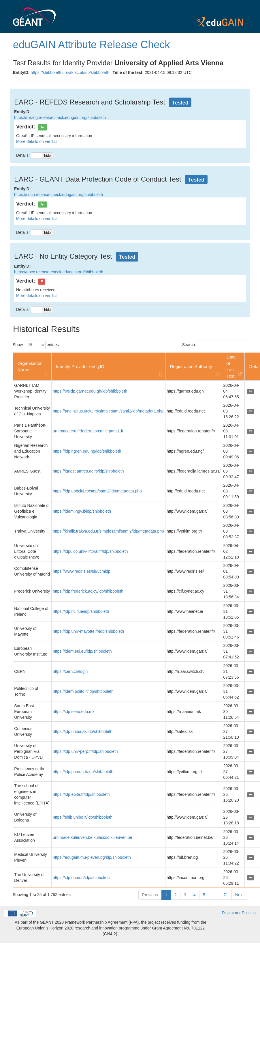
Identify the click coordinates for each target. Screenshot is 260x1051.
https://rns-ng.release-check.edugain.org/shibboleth (60, 117)
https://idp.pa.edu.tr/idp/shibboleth (83, 771)
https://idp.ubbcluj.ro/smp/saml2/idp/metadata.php (97, 491)
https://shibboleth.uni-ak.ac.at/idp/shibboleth (70, 72)
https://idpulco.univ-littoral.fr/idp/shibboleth (90, 551)
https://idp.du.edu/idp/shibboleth (81, 877)
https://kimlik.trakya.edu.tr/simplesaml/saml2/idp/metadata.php (108, 531)
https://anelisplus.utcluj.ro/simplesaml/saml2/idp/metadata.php (108, 411)
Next (239, 895)
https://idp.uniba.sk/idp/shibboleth (82, 731)
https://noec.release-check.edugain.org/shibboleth (58, 272)
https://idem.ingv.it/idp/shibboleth (82, 511)
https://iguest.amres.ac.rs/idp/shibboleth (88, 471)
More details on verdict (36, 141)
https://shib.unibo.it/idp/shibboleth (82, 817)
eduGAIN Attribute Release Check (91, 45)
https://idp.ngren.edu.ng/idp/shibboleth (87, 451)
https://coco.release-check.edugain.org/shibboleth (58, 194)
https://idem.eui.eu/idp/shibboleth (82, 651)
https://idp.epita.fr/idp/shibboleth (81, 794)
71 (226, 895)
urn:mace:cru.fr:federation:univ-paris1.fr (88, 431)
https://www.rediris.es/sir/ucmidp (81, 571)
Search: (214, 345)
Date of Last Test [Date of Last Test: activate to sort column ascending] (231, 366)
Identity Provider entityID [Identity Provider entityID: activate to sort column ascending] (80, 366)
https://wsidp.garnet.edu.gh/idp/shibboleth (90, 391)
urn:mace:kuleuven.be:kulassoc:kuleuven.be (92, 837)
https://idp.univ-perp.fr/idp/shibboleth (85, 751)
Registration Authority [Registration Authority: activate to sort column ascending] (191, 366)
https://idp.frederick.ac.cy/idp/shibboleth (88, 591)
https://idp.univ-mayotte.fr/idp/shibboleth (88, 631)
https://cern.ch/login (70, 671)
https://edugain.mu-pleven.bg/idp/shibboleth (92, 857)
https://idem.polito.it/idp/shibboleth (83, 691)
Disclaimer (231, 912)
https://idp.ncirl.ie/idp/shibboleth (81, 611)
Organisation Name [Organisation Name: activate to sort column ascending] (29, 366)
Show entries (36, 345)
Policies (249, 912)
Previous (150, 895)
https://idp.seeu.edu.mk (74, 711)
